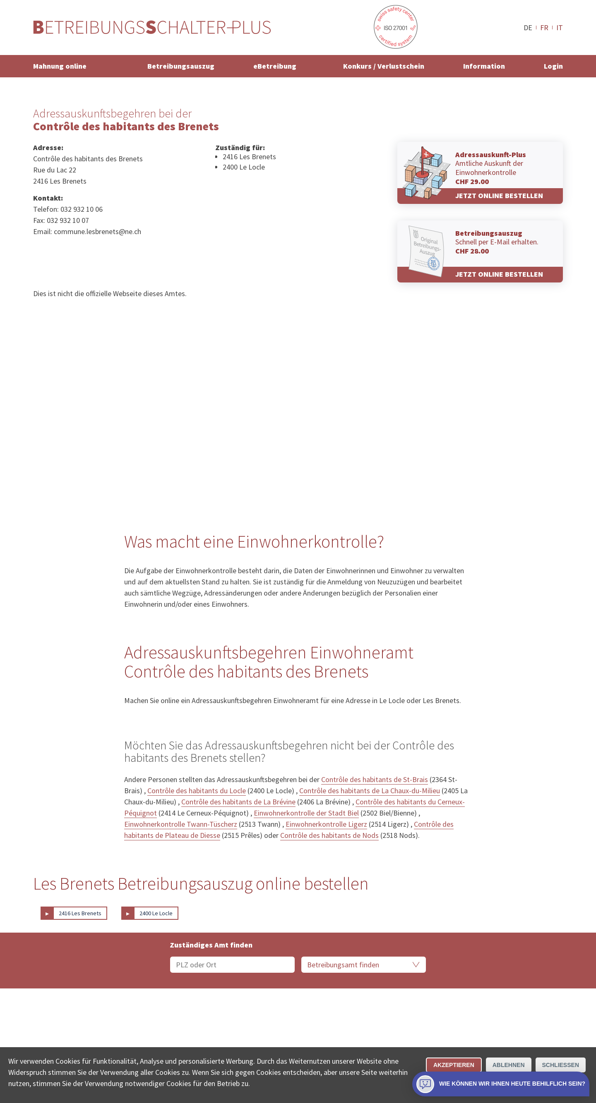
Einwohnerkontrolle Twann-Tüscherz (180, 824)
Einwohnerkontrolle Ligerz (326, 824)
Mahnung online (60, 66)
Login (553, 66)
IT (559, 27)
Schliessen (560, 1065)
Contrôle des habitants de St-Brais (374, 779)
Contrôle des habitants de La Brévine (238, 801)
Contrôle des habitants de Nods (329, 835)
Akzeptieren (453, 1065)
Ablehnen (509, 1065)
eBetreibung (274, 66)
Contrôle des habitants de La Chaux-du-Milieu (369, 790)
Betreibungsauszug (180, 66)
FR (544, 27)
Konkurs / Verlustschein (383, 66)
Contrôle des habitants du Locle (196, 790)
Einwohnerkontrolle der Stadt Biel (306, 813)
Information (484, 66)
